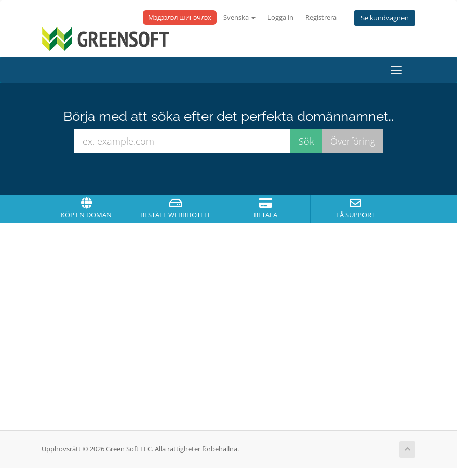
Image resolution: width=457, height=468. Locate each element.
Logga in (280, 17)
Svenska (239, 17)
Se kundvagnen (385, 17)
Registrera (321, 17)
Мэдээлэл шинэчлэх (179, 17)
